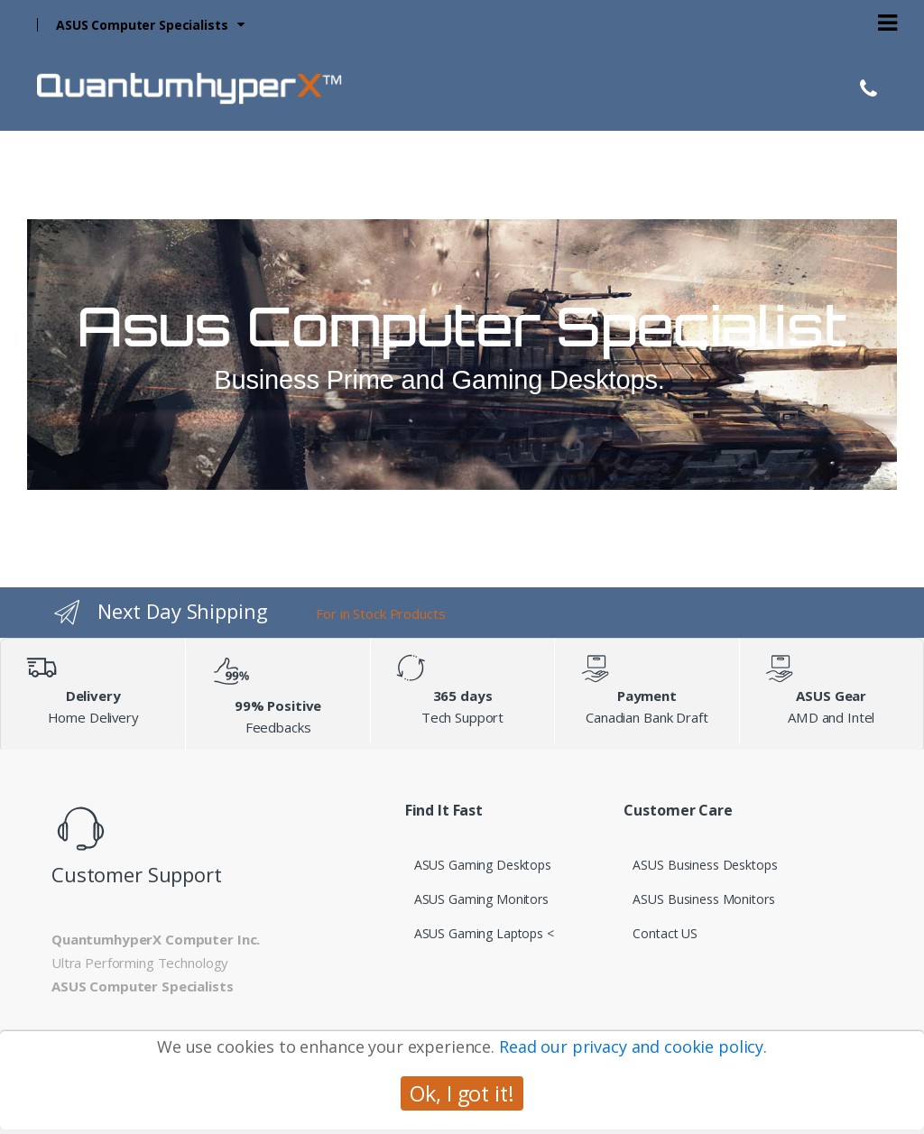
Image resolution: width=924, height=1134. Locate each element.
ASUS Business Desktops (705, 864)
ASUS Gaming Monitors (481, 899)
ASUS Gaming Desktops (482, 864)
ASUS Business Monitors (703, 899)
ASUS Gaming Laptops (478, 933)
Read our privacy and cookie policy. (633, 1046)
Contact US (665, 933)
